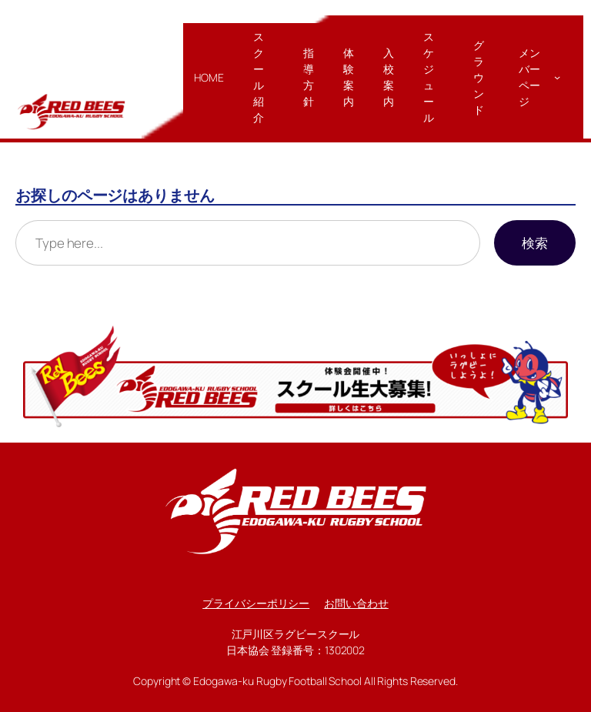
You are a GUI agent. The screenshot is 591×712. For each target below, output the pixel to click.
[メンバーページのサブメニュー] (557, 77)
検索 (535, 243)
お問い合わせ (356, 603)
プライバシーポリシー (255, 603)
